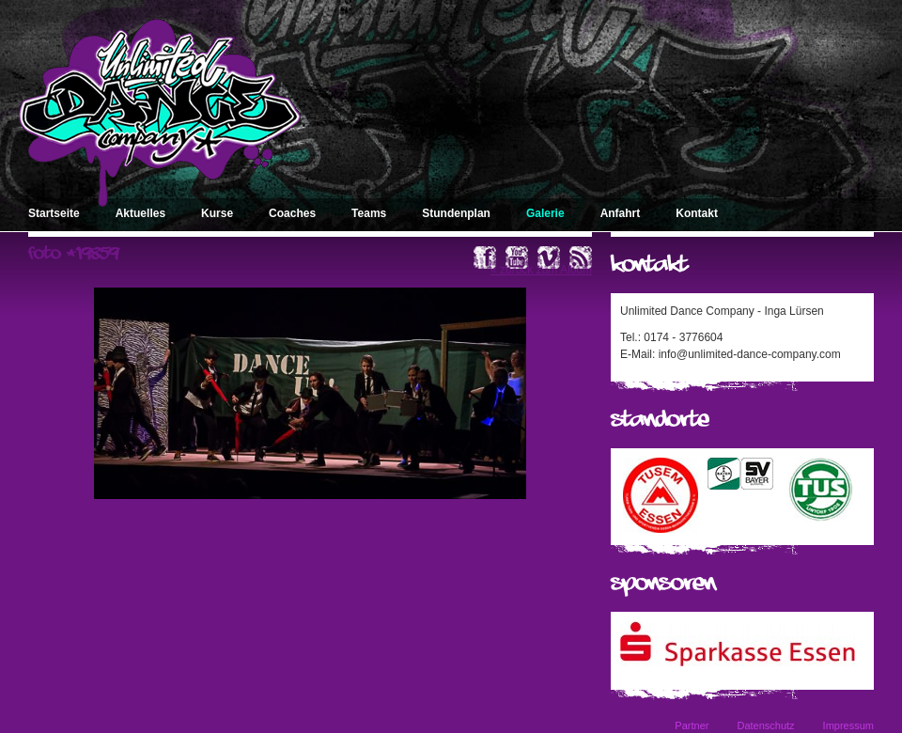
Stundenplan (456, 213)
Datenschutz (765, 725)
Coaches (292, 213)
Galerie (545, 213)
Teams (368, 213)
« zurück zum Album (541, 269)
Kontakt (697, 213)
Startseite (54, 213)
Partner (691, 725)
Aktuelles (140, 213)
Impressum (848, 725)
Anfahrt (620, 213)
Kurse (217, 213)
